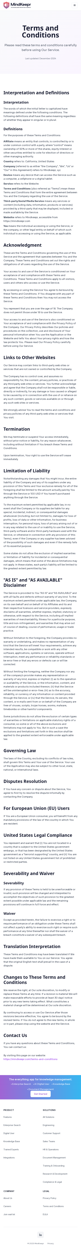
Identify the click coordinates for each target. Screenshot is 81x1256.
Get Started (40, 1093)
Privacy (50, 1243)
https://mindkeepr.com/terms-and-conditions (30, 1059)
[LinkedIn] (40, 1235)
